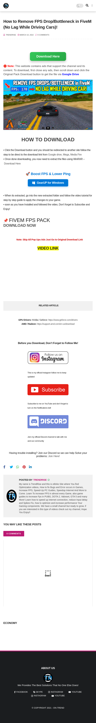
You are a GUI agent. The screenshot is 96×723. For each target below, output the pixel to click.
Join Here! (54, 456)
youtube (77, 692)
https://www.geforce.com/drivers (63, 320)
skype (39, 692)
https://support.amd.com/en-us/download (56, 324)
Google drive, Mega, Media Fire (65, 154)
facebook (22, 692)
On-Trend (58, 708)
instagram (57, 692)
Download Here (48, 56)
